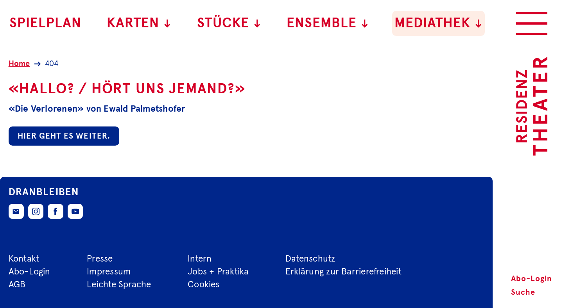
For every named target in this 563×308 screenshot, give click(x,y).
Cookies (204, 284)
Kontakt (24, 259)
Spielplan (45, 23)
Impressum (109, 271)
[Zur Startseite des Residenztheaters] (531, 106)
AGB (17, 284)
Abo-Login (531, 279)
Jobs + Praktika (218, 271)
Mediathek (438, 23)
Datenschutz (310, 259)
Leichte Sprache (119, 284)
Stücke (229, 23)
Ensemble (328, 23)
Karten (139, 23)
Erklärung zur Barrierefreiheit (343, 271)
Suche (523, 292)
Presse (100, 259)
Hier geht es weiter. (64, 136)
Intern (200, 259)
